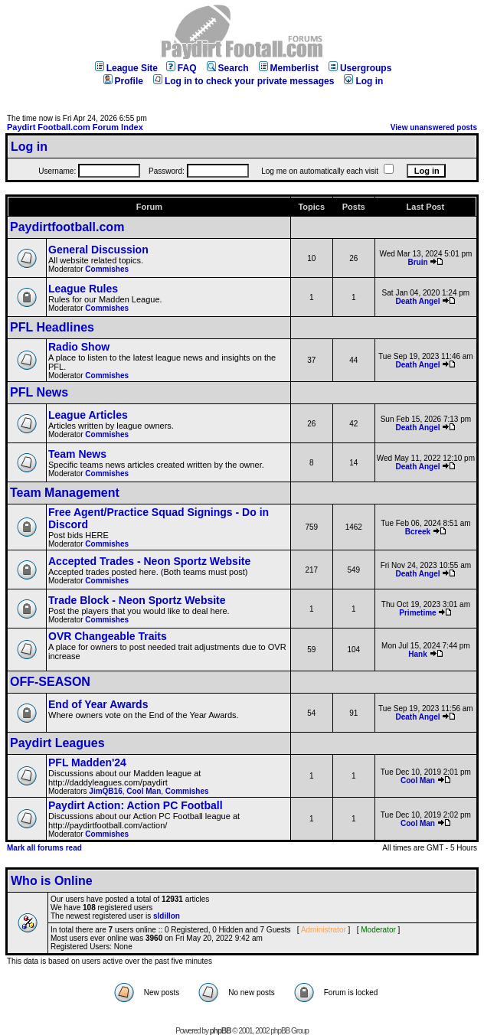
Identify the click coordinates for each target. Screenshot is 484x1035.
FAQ (181, 68)
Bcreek (417, 531)
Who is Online (52, 880)
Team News (77, 454)
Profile (123, 81)
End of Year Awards (98, 704)
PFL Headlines (52, 327)
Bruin (417, 262)
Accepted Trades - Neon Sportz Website (149, 561)
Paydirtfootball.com (67, 226)
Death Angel (418, 301)
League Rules (83, 288)
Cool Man (143, 791)
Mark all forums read (44, 848)
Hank (417, 654)
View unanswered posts (434, 127)
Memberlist (289, 68)
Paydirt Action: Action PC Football (135, 805)
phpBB (220, 1031)
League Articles (88, 415)
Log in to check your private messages (243, 81)
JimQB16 (105, 791)
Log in (363, 81)
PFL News (39, 392)
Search (228, 68)
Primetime (417, 613)
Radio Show (79, 347)
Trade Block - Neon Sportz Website (137, 600)
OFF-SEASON (50, 681)
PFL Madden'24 (87, 762)
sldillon (166, 916)
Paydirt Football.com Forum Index (75, 127)
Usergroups (360, 68)
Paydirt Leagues (57, 742)
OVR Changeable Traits (107, 636)
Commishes (107, 269)
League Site (126, 68)
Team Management (64, 492)
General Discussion (98, 249)
